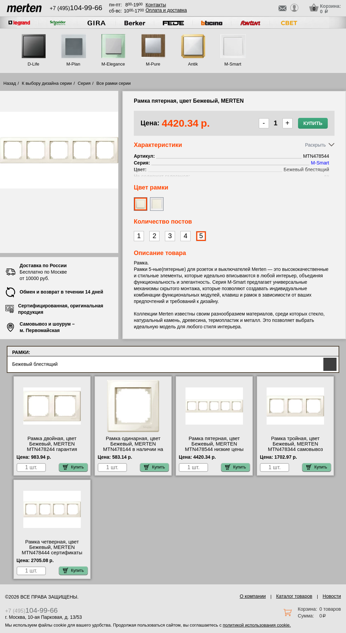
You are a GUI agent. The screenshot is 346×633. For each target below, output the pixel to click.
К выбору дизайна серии (47, 83)
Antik (193, 64)
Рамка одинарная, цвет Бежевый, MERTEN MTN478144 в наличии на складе (133, 446)
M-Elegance (113, 64)
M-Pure (153, 64)
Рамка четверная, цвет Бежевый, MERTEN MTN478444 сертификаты (52, 547)
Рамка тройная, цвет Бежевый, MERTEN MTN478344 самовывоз (295, 444)
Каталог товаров (294, 596)
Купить (312, 123)
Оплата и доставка (166, 10)
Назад (9, 83)
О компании (253, 596)
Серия (84, 83)
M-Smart (232, 64)
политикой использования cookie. (257, 625)
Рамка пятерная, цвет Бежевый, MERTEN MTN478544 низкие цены (214, 444)
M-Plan (73, 64)
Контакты (156, 4)
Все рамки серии (113, 83)
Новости (332, 596)
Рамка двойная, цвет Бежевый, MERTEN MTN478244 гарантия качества (52, 446)
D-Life (34, 64)
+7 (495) (76, 8)
